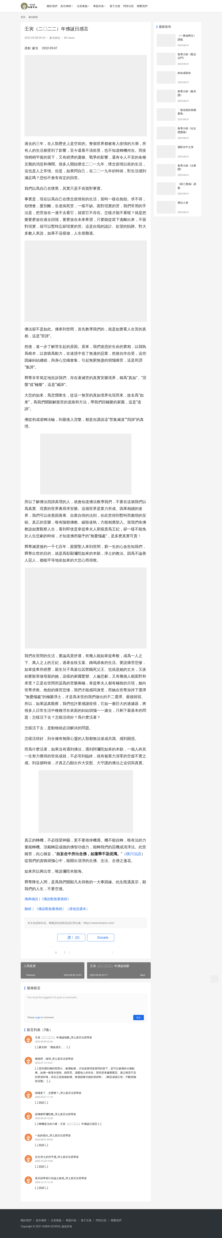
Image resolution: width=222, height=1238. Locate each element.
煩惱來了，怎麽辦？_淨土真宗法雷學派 (58, 1092)
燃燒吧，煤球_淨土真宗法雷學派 (54, 1058)
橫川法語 (133, 854)
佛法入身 (183, 202)
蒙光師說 (54, 37)
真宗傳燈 (65, 6)
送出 (138, 1017)
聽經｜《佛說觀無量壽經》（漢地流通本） (57, 909)
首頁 (23, 17)
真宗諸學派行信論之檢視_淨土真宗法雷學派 (61, 1178)
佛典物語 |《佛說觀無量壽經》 (48, 899)
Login (38, 1017)
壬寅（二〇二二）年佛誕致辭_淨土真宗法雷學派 (63, 1037)
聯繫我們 (142, 6)
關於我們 (52, 6)
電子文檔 (114, 6)
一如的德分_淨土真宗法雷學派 (53, 1135)
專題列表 (98, 6)
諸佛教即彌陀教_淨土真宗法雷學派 (55, 1114)
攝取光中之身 (185, 147)
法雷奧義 (82, 6)
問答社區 (128, 6)
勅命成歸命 (184, 72)
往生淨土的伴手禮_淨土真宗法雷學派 (57, 1156)
